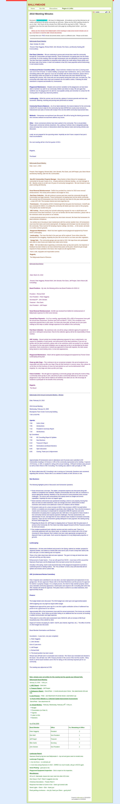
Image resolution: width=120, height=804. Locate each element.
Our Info (42, 8)
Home (33, 8)
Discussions (53, 8)
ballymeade (80, 797)
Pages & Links (67, 8)
